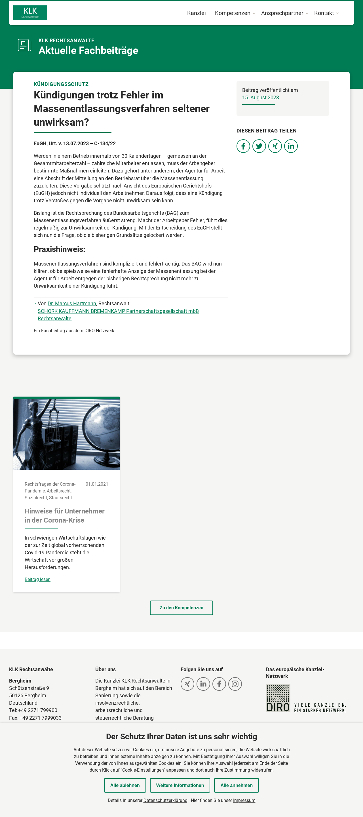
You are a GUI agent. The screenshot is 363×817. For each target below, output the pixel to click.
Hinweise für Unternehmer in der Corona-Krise (65, 515)
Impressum (244, 800)
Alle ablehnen (125, 785)
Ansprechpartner (282, 13)
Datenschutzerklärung (165, 800)
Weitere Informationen (180, 785)
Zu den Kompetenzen (181, 607)
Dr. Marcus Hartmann (72, 303)
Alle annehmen (236, 785)
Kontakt (324, 13)
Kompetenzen (232, 13)
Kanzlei (196, 13)
